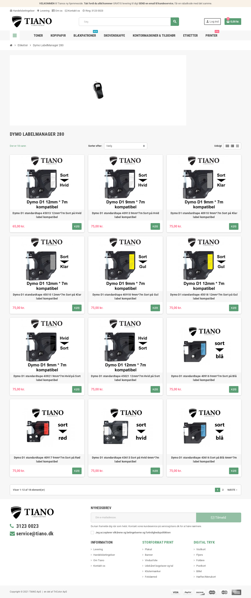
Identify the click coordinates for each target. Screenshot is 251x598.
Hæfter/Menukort (206, 576)
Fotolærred (151, 576)
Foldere (200, 560)
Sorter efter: (95, 145)
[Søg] (129, 21)
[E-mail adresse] (143, 517)
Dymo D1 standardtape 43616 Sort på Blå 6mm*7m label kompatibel (204, 459)
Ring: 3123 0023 (92, 10)
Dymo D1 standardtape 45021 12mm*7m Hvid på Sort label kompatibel (125, 378)
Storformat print (158, 542)
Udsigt (218, 145)
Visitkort (201, 549)
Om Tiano (98, 560)
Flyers (199, 554)
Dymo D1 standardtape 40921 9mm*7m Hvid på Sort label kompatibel (47, 378)
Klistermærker (153, 571)
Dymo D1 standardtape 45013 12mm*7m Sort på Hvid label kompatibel (47, 215)
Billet (199, 571)
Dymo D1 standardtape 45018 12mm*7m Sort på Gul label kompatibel (204, 296)
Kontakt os (72, 10)
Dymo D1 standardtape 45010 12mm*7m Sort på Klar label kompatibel (47, 296)
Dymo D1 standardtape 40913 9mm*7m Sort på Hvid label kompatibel (125, 215)
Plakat (148, 549)
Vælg (109, 145)
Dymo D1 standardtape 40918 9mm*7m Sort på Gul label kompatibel (125, 296)
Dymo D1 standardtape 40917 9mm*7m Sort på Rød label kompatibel (47, 459)
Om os (57, 10)
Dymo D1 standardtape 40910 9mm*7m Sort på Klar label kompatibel (204, 215)
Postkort (201, 565)
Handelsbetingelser (22, 10)
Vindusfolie (151, 560)
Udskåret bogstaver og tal (159, 565)
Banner (149, 554)
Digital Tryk (204, 542)
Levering (43, 10)
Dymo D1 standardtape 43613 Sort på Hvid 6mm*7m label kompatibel (125, 459)
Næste (232, 490)
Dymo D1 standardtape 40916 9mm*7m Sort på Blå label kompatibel (204, 378)
